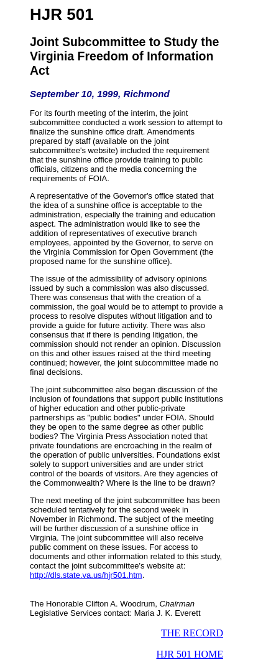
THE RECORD (192, 633)
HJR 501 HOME (189, 654)
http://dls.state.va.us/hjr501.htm (86, 575)
